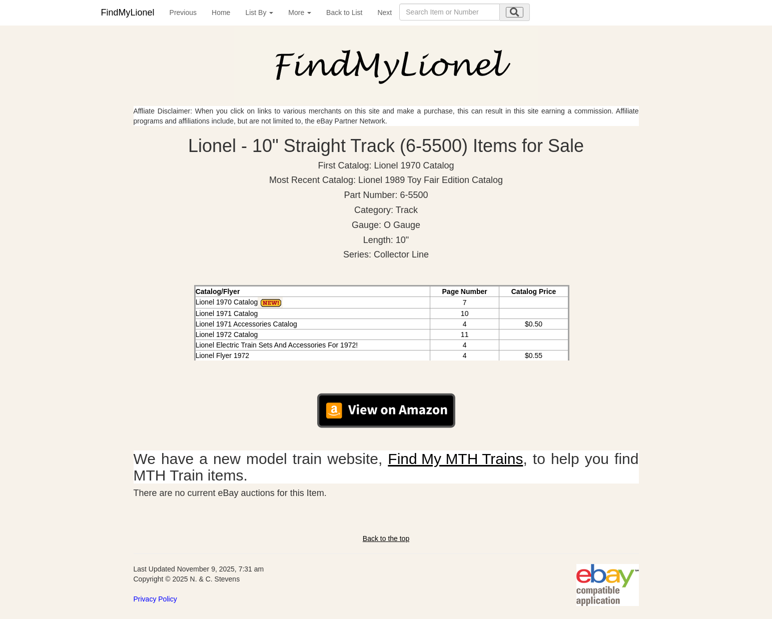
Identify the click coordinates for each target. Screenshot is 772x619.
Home (221, 12)
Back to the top (386, 538)
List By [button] (259, 12)
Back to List (344, 12)
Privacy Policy (155, 599)
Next (384, 12)
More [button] (299, 12)
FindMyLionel (128, 13)
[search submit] (514, 12)
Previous (183, 12)
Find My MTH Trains (455, 458)
